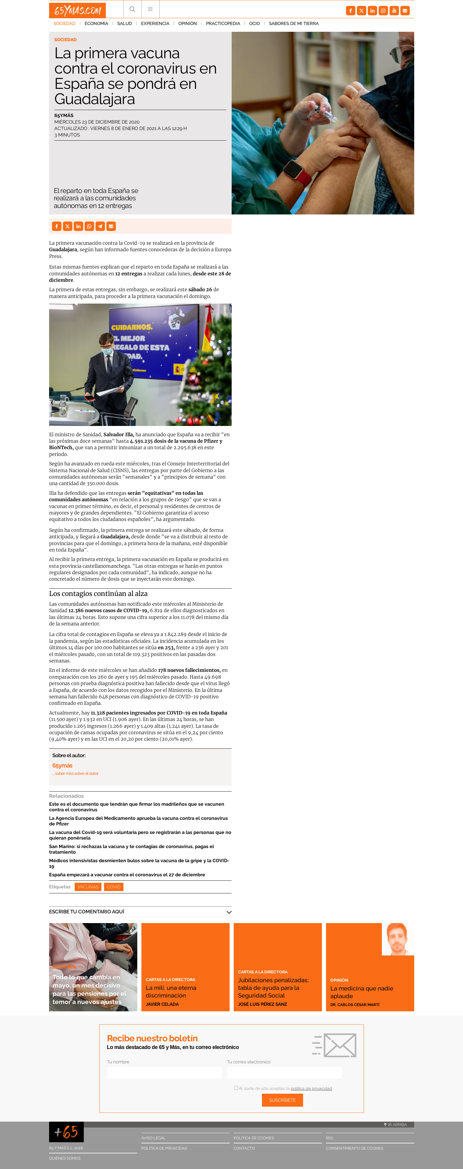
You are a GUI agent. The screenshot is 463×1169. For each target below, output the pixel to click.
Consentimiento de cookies (354, 1148)
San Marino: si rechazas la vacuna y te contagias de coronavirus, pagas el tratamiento (131, 849)
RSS (329, 1138)
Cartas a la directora (175, 979)
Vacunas (88, 887)
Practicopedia (223, 26)
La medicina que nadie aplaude (359, 991)
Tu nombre (118, 1062)
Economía (96, 26)
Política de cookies (254, 1138)
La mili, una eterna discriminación (178, 991)
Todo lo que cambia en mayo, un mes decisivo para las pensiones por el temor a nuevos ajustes (91, 980)
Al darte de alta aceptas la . (283, 1088)
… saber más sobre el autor (75, 773)
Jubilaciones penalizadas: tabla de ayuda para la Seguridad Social (275, 983)
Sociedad (65, 26)
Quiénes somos (65, 1158)
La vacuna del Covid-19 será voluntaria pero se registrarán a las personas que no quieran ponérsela (140, 835)
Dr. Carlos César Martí (358, 1004)
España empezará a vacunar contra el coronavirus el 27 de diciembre (127, 874)
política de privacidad (311, 1088)
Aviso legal (153, 1138)
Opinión (187, 26)
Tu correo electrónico (248, 1062)
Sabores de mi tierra (294, 26)
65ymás (63, 116)
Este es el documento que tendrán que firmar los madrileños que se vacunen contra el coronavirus (136, 806)
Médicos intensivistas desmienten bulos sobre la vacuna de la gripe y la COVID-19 (139, 863)
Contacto (244, 1148)
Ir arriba (395, 1124)
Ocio (254, 26)
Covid (114, 887)
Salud (124, 26)
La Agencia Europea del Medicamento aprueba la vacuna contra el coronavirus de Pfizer (138, 821)
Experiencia (155, 26)
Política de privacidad (164, 1148)
